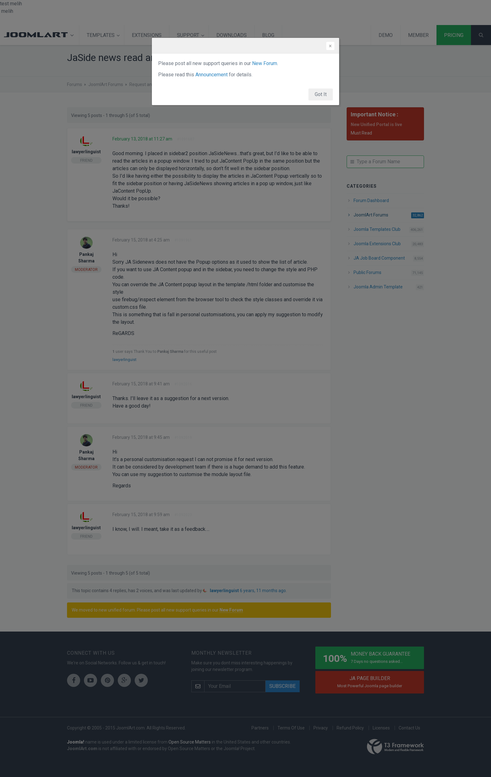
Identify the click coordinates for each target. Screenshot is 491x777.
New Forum (264, 63)
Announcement (211, 75)
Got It (321, 94)
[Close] (330, 46)
